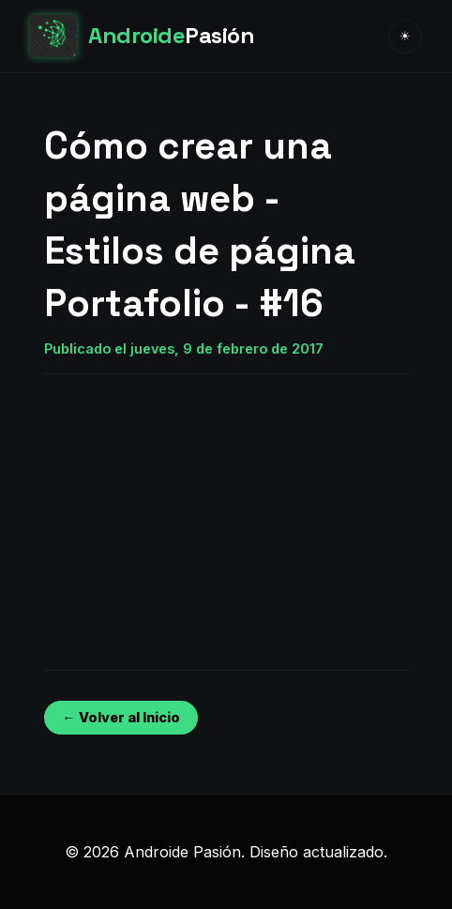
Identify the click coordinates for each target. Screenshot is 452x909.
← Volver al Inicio (120, 717)
